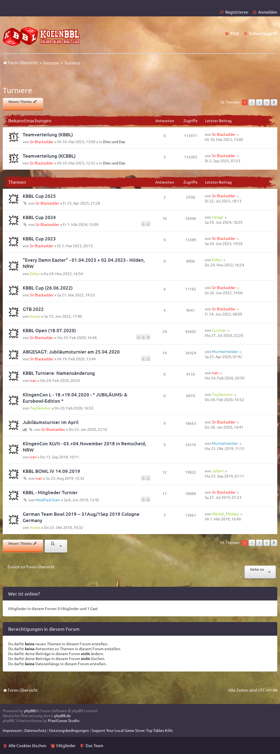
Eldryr (35, 273)
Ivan (33, 380)
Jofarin (218, 470)
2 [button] (252, 102)
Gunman (219, 330)
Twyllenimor (40, 408)
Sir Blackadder (42, 141)
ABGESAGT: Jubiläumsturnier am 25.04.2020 (71, 352)
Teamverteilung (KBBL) (48, 134)
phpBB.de (62, 715)
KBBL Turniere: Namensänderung (59, 373)
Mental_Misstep (225, 513)
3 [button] (259, 102)
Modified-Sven (48, 499)
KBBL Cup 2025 (39, 196)
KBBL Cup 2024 (39, 217)
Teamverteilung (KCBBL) (49, 156)
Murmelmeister (225, 351)
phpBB (30, 710)
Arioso (35, 316)
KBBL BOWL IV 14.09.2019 (51, 471)
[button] (274, 102)
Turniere (17, 90)
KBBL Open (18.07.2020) (49, 330)
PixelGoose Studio (63, 720)
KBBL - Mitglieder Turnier (50, 492)
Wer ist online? (24, 593)
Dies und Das (114, 141)
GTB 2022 (33, 309)
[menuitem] (264, 11)
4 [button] (266, 102)
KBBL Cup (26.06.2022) (48, 288)
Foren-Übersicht (20, 690)
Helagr (217, 217)
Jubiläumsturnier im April (50, 422)
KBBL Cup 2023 (39, 238)
